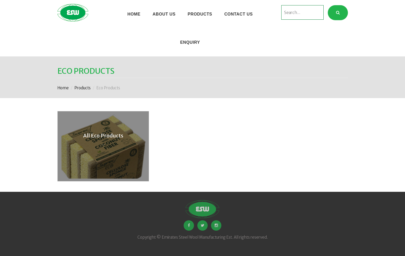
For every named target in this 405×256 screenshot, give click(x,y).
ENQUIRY (190, 42)
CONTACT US (238, 14)
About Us (164, 14)
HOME (134, 14)
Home (63, 87)
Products (200, 14)
